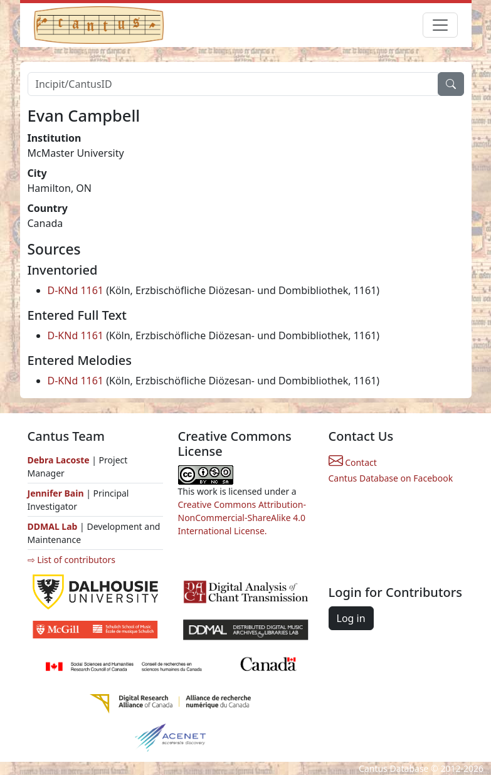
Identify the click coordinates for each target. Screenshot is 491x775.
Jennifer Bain (57, 493)
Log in (351, 618)
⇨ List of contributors (71, 560)
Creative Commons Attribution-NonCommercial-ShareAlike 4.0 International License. (242, 517)
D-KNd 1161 (76, 290)
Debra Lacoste (59, 460)
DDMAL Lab (53, 526)
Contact (353, 462)
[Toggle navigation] (440, 25)
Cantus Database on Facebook (391, 478)
